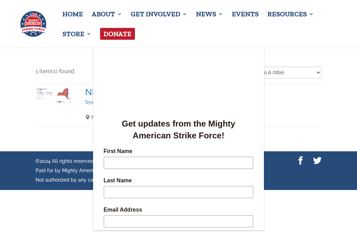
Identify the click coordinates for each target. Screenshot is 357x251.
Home (72, 15)
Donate (117, 34)
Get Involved (155, 15)
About (103, 15)
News (206, 15)
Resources (287, 15)
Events (245, 15)
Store (73, 34)
